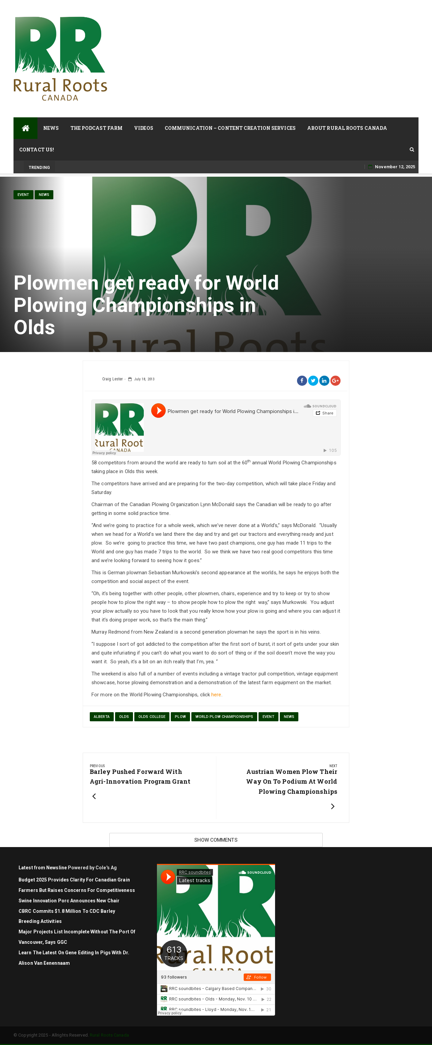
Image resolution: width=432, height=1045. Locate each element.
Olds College (151, 717)
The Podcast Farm (97, 128)
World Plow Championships (224, 717)
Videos (143, 128)
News (51, 128)
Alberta (102, 717)
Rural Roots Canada (109, 1035)
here (216, 695)
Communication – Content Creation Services (230, 128)
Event (23, 195)
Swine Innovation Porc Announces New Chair (69, 900)
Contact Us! (36, 149)
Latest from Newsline (43, 867)
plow (180, 717)
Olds (124, 717)
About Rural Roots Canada (347, 128)
